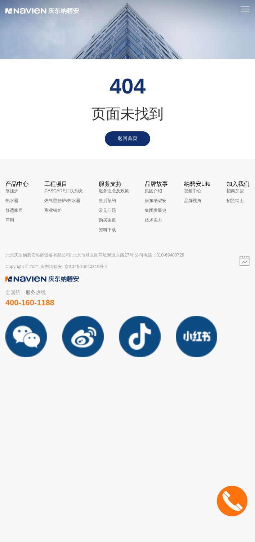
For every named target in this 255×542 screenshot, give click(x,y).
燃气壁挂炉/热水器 (62, 200)
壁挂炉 (11, 190)
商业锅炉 (53, 210)
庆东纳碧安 (155, 200)
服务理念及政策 (114, 190)
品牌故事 (156, 184)
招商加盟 (235, 190)
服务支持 (110, 184)
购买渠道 (107, 220)
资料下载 (107, 229)
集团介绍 (153, 190)
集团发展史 (155, 210)
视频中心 (192, 190)
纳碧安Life (197, 184)
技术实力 (153, 220)
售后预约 (107, 200)
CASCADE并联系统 (63, 190)
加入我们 (238, 184)
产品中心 (16, 184)
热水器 (11, 200)
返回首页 (127, 138)
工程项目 (55, 184)
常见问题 (107, 210)
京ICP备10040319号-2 (86, 266)
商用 (9, 220)
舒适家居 (14, 210)
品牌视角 (192, 200)
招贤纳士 (235, 200)
